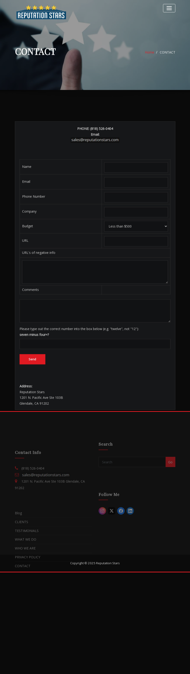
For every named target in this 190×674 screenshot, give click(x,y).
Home (149, 55)
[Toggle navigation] (169, 8)
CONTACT (167, 55)
